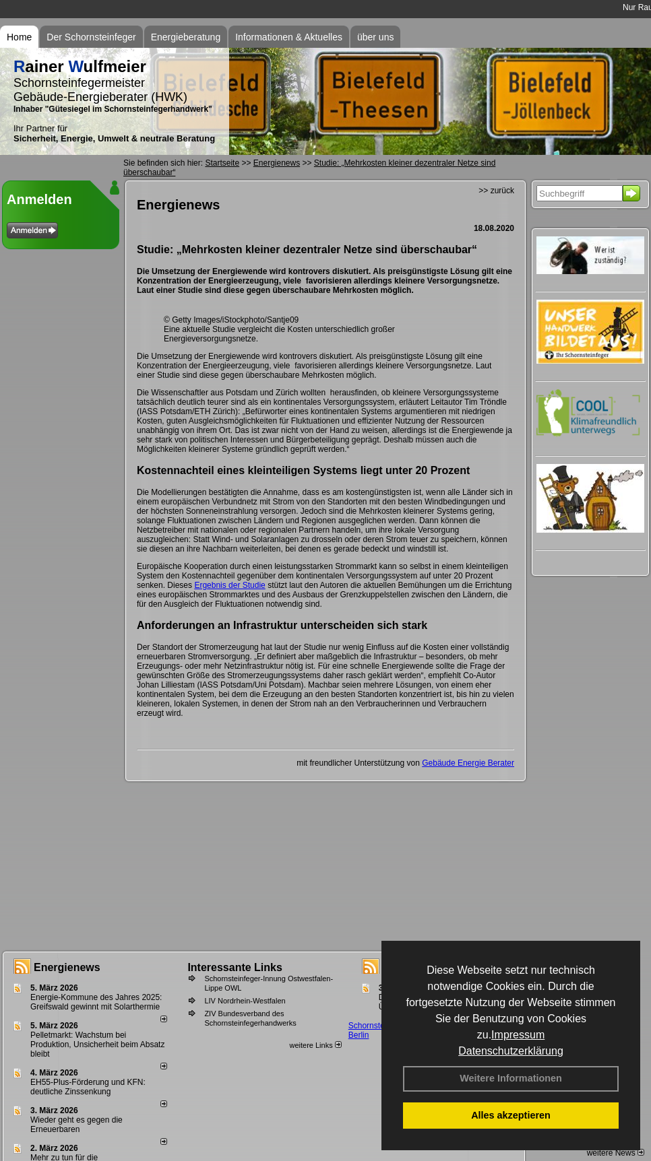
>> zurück (496, 190)
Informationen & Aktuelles (288, 37)
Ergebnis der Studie (229, 585)
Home (19, 37)
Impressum (518, 1034)
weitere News (615, 1153)
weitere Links (315, 1045)
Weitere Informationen (511, 1078)
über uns (375, 37)
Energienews (67, 967)
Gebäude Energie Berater (468, 763)
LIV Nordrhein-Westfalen (244, 1001)
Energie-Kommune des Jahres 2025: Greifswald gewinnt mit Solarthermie (96, 1002)
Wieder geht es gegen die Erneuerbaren (76, 1124)
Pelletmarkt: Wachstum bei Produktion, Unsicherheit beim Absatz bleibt (97, 1044)
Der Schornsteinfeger (90, 37)
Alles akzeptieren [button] (511, 1115)
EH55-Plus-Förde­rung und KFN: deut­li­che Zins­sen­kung (88, 1086)
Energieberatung (186, 37)
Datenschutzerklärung (510, 1051)
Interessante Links (234, 967)
